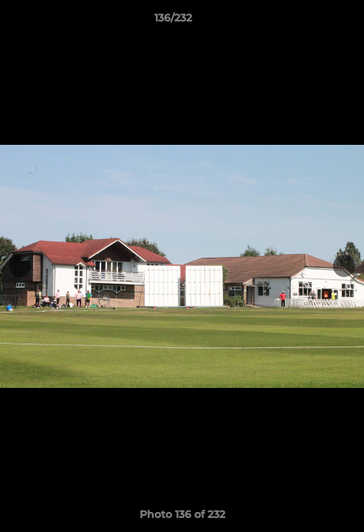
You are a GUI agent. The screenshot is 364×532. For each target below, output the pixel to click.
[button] (311, 21)
